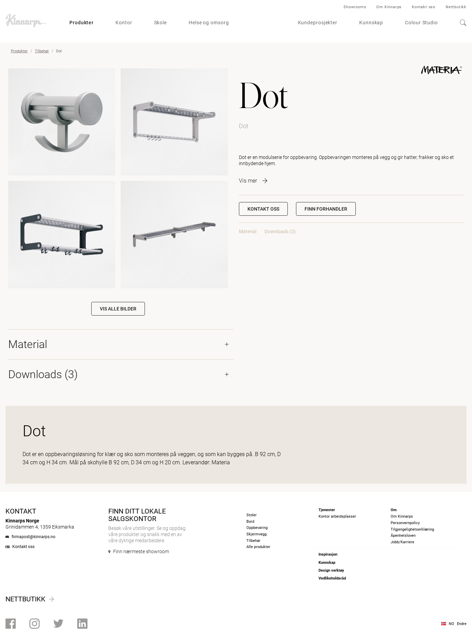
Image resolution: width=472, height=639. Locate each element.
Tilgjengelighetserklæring (412, 529)
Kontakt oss (423, 7)
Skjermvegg (256, 534)
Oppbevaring (257, 527)
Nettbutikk (456, 7)
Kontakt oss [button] (263, 209)
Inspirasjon (328, 554)
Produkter (81, 22)
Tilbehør (42, 51)
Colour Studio (421, 22)
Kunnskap (371, 22)
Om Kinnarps (389, 7)
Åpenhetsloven (403, 535)
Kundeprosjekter (318, 22)
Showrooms (354, 7)
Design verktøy (331, 570)
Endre (462, 624)
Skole (160, 22)
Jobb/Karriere (402, 542)
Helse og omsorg (209, 22)
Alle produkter (258, 547)
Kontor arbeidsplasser (337, 516)
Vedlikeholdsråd (332, 578)
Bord (250, 521)
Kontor (124, 22)
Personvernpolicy (405, 523)
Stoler (251, 515)
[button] (326, 209)
